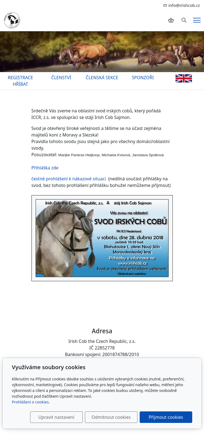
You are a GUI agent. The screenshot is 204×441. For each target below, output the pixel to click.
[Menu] (197, 20)
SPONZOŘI (143, 78)
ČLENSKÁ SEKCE (102, 78)
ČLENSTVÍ (61, 78)
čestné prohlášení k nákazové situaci (69, 179)
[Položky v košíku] (171, 20)
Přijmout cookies (166, 417)
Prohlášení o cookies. (31, 402)
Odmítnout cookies (111, 417)
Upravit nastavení (56, 417)
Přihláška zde (45, 168)
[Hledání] (184, 20)
